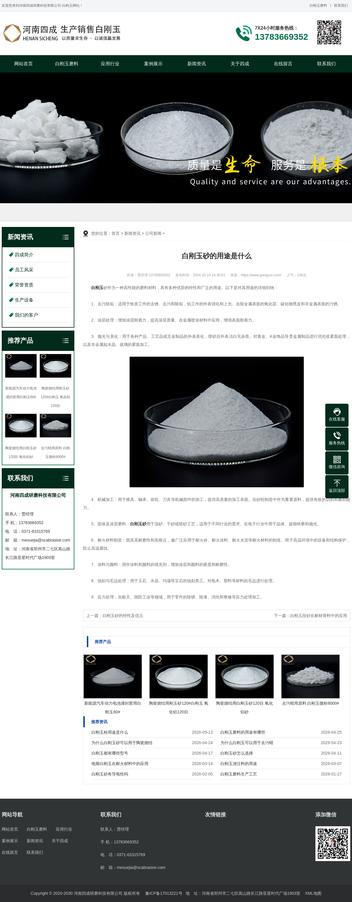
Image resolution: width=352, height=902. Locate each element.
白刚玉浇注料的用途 (238, 763)
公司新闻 (153, 233)
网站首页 (23, 63)
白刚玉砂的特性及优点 (123, 615)
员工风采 (24, 269)
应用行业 (110, 63)
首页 (116, 233)
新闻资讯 (196, 63)
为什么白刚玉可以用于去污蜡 (246, 742)
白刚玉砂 (138, 524)
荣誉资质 (24, 284)
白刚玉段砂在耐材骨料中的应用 (318, 615)
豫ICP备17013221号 (163, 893)
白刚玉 (97, 287)
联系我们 (341, 5)
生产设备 (24, 299)
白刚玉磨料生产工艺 (238, 774)
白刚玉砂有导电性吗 (109, 774)
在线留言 (283, 63)
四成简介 (24, 254)
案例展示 (153, 63)
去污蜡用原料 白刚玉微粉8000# (310, 703)
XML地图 (313, 893)
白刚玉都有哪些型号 (109, 753)
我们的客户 (26, 315)
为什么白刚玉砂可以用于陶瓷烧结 (121, 742)
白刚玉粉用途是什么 (109, 732)
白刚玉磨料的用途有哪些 (242, 732)
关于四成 (240, 63)
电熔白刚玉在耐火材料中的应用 (119, 763)
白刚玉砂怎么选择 (236, 753)
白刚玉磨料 (318, 5)
